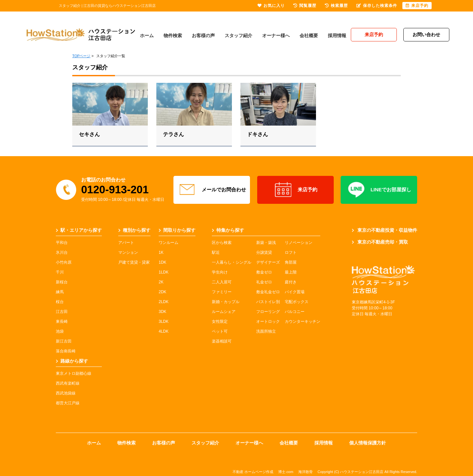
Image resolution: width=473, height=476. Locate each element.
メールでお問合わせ (212, 189)
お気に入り (271, 5)
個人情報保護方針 (367, 442)
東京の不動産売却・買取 (380, 242)
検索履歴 (336, 5)
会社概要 (309, 35)
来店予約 (295, 189)
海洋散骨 (305, 472)
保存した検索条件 (376, 5)
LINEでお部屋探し (379, 189)
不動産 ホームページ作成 (253, 472)
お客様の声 (203, 35)
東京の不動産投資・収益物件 (384, 230)
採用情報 (337, 35)
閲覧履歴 (304, 5)
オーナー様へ (276, 35)
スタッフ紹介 (238, 35)
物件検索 (173, 35)
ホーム (147, 35)
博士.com (285, 472)
